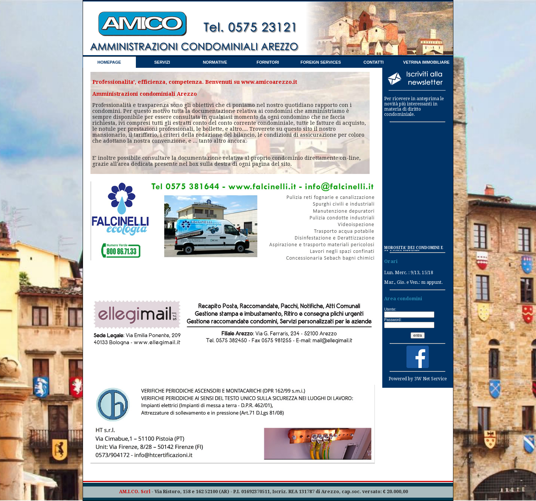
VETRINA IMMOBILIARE (426, 62)
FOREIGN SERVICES (320, 62)
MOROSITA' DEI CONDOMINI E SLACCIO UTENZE (413, 250)
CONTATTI (374, 62)
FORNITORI (267, 62)
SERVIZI (162, 62)
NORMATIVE (215, 62)
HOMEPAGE (109, 62)
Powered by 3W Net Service (418, 378)
